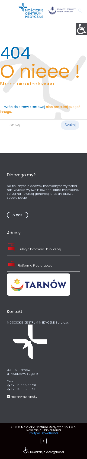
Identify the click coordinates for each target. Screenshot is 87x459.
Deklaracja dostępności (47, 452)
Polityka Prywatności (43, 433)
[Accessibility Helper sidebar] (81, 28)
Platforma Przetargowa (35, 265)
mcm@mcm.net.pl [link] (22, 396)
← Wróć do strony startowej (23, 107)
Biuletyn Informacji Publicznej (39, 249)
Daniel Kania (52, 430)
